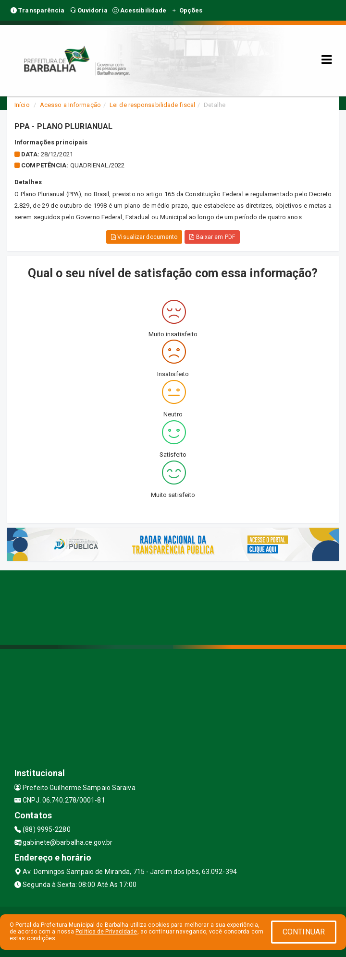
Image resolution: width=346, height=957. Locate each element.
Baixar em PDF (212, 237)
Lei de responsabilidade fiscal (152, 104)
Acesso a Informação (70, 104)
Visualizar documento (144, 237)
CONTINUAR (304, 931)
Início (22, 104)
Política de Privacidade (106, 931)
